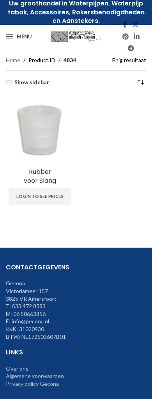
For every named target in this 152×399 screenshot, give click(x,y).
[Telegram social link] (130, 48)
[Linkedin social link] (136, 36)
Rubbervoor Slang (40, 176)
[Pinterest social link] (125, 36)
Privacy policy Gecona (32, 383)
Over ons (17, 368)
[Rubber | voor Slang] (40, 130)
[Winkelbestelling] (140, 82)
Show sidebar (31, 82)
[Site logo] (76, 36)
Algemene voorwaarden (35, 376)
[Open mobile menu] (19, 36)
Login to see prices (40, 196)
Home (13, 60)
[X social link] (135, 25)
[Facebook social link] (125, 25)
